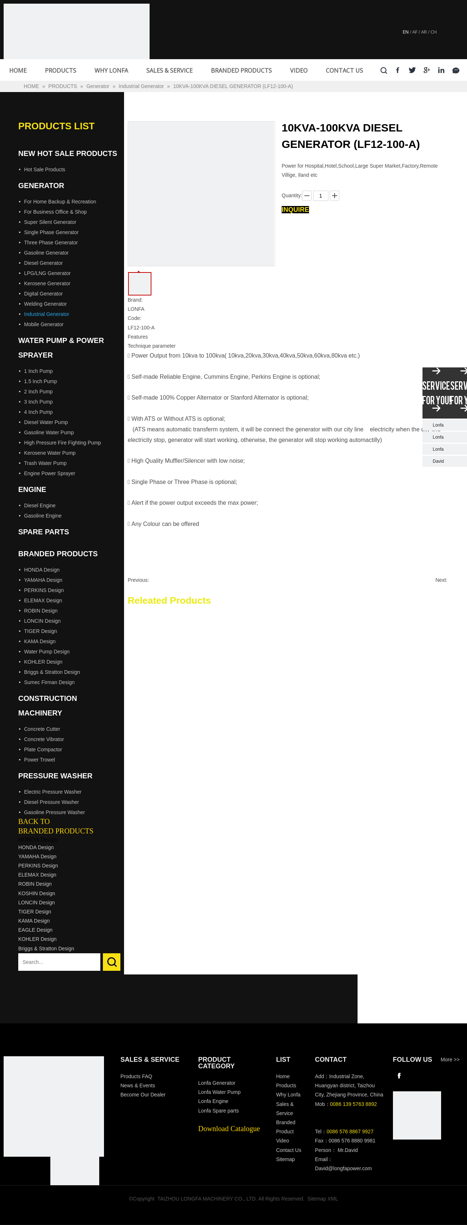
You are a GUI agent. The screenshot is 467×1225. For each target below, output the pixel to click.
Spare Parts (43, 532)
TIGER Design (40, 631)
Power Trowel (39, 760)
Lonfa (438, 425)
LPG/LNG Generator (47, 273)
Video (282, 1141)
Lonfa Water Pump (219, 1092)
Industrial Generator (46, 314)
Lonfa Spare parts (218, 1111)
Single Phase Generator (51, 232)
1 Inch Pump (38, 371)
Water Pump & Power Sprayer (61, 347)
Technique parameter (152, 346)
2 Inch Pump (38, 391)
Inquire (295, 209)
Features (138, 337)
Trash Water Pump (45, 463)
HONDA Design (41, 570)
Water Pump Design (47, 652)
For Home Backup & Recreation (60, 202)
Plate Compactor (43, 749)
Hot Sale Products (44, 169)
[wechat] (417, 1115)
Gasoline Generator (46, 253)
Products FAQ (136, 1076)
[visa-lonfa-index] (74, 1181)
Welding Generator (45, 304)
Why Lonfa (288, 1095)
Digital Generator (43, 294)
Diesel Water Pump (46, 422)
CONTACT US (344, 70)
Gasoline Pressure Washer (54, 812)
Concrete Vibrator (44, 739)
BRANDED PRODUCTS (241, 70)
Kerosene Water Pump (50, 453)
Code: (134, 318)
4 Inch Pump (38, 412)
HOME (18, 70)
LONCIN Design (42, 621)
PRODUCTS (60, 70)
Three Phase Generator (51, 242)
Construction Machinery (47, 705)
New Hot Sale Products (67, 153)
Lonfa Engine (213, 1101)
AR (424, 31)
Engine (32, 489)
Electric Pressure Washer (52, 792)
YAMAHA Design (43, 580)
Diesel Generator (43, 263)
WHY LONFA (111, 70)
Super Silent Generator (50, 222)
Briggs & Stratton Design (52, 672)
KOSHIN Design (36, 893)
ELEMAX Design (43, 600)
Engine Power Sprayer (49, 473)
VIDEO (299, 70)
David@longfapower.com (343, 1168)
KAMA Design (39, 641)
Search (111, 962)
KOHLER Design (43, 662)
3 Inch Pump (38, 402)
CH (434, 31)
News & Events (137, 1085)
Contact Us (288, 1150)
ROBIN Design (41, 611)
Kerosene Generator (47, 283)
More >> (450, 1059)
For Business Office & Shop (55, 212)
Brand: (135, 300)
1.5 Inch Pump (40, 381)
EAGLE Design (35, 930)
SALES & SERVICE (169, 70)
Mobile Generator (43, 324)
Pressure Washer (55, 776)
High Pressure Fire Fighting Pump (62, 443)
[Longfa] (54, 1106)
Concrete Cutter (42, 729)
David (438, 461)
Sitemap (285, 1159)
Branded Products (58, 554)
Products (286, 1085)
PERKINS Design (44, 590)
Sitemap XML (323, 1199)
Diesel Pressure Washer (51, 802)
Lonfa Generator (217, 1083)
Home (283, 1076)
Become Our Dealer (143, 1095)
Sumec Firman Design (49, 682)
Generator (41, 186)
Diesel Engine (39, 505)
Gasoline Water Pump (49, 432)
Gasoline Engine (43, 516)
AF (414, 31)
